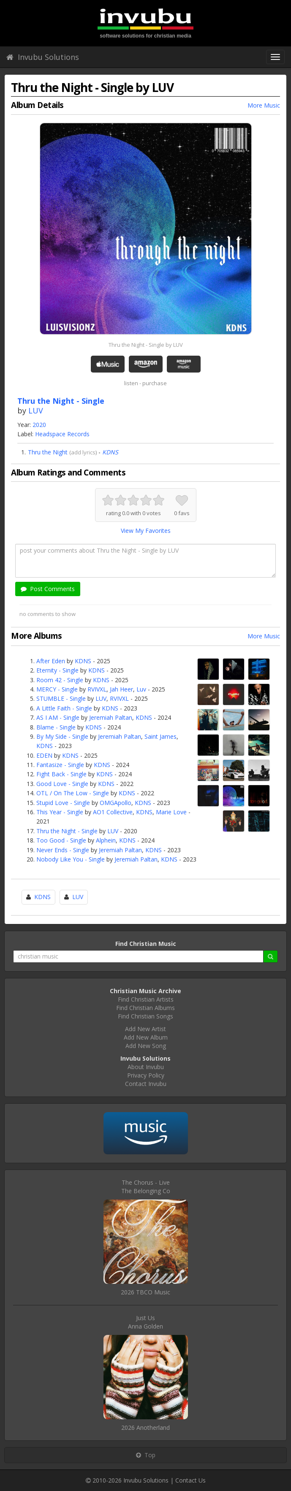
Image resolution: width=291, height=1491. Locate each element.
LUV (35, 410)
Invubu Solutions (42, 57)
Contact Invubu (145, 1084)
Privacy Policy (145, 1075)
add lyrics (83, 452)
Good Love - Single (62, 784)
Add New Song (145, 1046)
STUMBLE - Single (61, 698)
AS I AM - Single (57, 717)
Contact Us (190, 1480)
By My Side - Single (62, 736)
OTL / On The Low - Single (72, 793)
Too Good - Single (61, 840)
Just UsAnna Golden (145, 1322)
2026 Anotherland (145, 1427)
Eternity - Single (57, 670)
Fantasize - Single (60, 765)
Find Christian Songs (145, 1016)
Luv (141, 689)
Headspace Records (62, 434)
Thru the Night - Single (67, 831)
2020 (39, 425)
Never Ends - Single (62, 850)
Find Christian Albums (145, 1008)
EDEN (44, 755)
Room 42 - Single (59, 680)
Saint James (160, 736)
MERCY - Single (57, 689)
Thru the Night (48, 452)
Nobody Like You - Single (70, 859)
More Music (263, 105)
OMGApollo (115, 803)
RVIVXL (96, 689)
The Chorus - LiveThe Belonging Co (145, 1186)
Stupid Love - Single (63, 803)
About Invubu (146, 1067)
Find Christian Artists (146, 999)
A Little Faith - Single (64, 708)
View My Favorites (146, 531)
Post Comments (48, 589)
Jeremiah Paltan (110, 717)
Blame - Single (56, 727)
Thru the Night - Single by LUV (146, 344)
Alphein (106, 840)
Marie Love (171, 812)
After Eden (50, 661)
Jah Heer (121, 689)
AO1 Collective (113, 812)
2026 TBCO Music (145, 1292)
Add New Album (146, 1037)
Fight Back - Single (61, 774)
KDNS (110, 452)
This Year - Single (59, 812)
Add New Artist (145, 1029)
